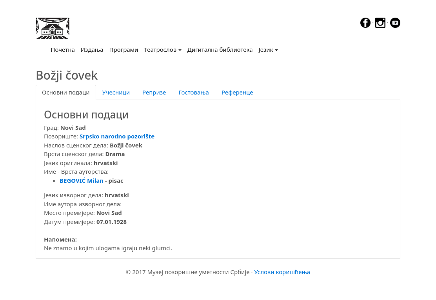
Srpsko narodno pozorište (117, 136)
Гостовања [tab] (193, 92)
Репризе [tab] (154, 92)
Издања (92, 49)
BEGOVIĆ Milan (82, 180)
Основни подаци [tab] (66, 92)
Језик (266, 49)
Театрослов (160, 49)
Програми (123, 49)
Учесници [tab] (116, 92)
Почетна (64, 49)
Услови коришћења (282, 272)
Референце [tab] (237, 92)
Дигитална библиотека (220, 49)
